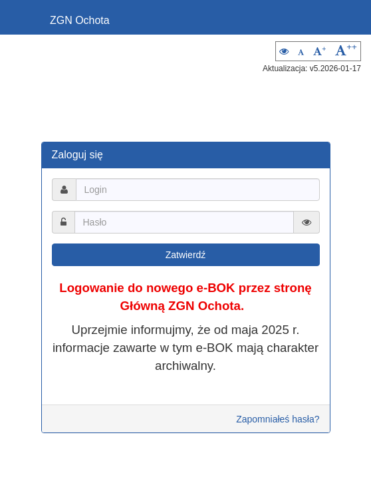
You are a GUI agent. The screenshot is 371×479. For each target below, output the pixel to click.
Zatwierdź (186, 254)
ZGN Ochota (80, 20)
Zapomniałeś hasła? (277, 419)
